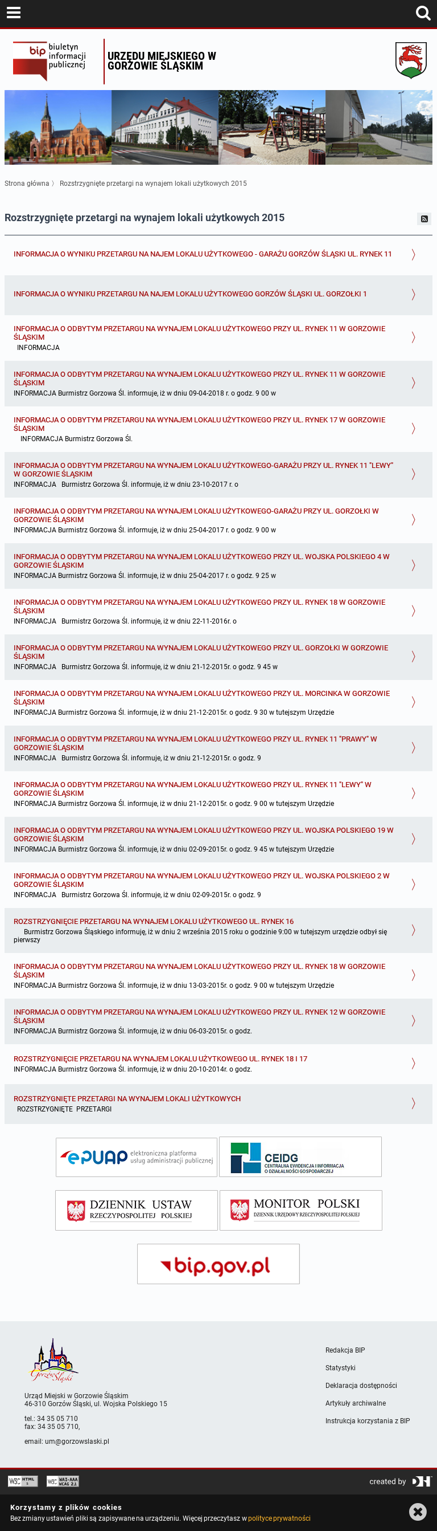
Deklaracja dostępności (361, 1386)
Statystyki (340, 1368)
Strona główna (27, 184)
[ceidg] (300, 1157)
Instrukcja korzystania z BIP (367, 1421)
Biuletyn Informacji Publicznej (55, 61)
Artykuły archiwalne (355, 1403)
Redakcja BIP (345, 1350)
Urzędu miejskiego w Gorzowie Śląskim (162, 60)
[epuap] (136, 1157)
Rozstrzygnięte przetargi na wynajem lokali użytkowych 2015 (153, 184)
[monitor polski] (301, 1210)
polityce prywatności (279, 1518)
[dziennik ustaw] (136, 1210)
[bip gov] (218, 1264)
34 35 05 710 (57, 1419)
